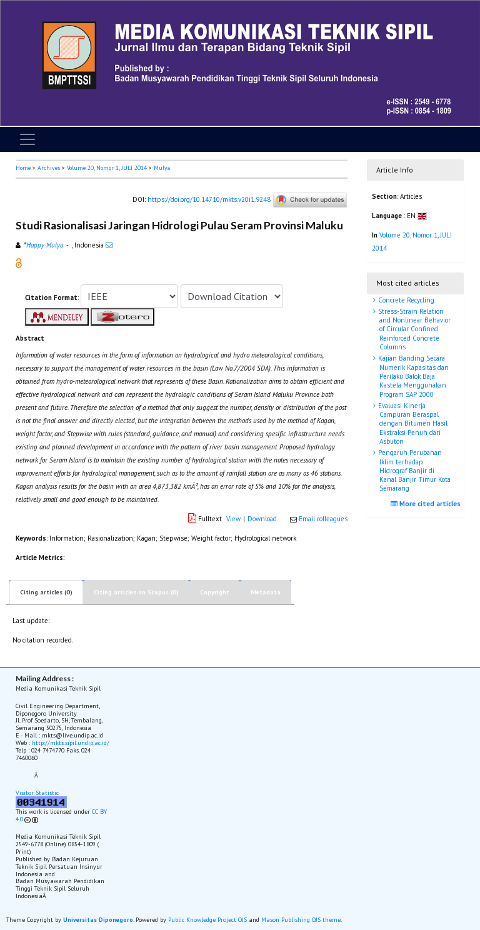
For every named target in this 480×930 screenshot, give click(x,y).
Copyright (214, 592)
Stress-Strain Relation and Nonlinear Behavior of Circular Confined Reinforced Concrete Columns (413, 329)
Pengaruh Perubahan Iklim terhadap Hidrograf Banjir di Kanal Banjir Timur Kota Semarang (413, 470)
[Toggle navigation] (27, 139)
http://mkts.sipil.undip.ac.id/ (70, 743)
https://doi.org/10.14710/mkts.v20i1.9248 (209, 198)
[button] (19, 262)
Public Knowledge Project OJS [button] (207, 920)
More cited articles (427, 503)
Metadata (266, 592)
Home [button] (23, 168)
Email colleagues (323, 518)
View (233, 518)
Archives (49, 168)
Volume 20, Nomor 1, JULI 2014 (107, 168)
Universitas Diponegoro (98, 920)
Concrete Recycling (405, 300)
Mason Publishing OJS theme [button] (301, 920)
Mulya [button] (162, 168)
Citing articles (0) (46, 592)
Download (262, 518)
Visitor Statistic (37, 793)
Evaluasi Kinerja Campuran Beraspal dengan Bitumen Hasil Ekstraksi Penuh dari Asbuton (412, 423)
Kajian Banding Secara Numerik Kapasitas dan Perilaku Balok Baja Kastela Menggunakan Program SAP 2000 (412, 376)
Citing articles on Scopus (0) (136, 592)
